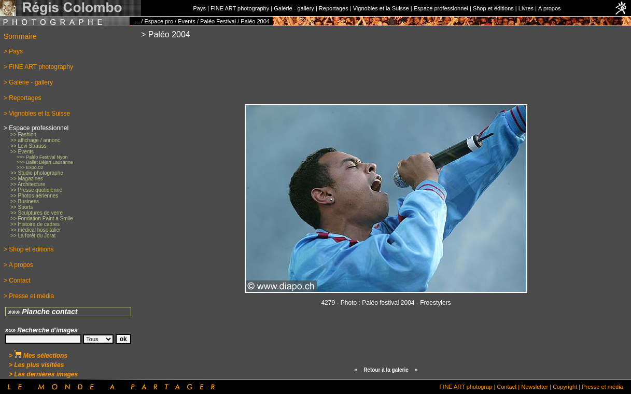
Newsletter (534, 387)
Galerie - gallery (294, 8)
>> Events (22, 151)
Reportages (333, 8)
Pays (199, 8)
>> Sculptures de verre (36, 213)
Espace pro (158, 21)
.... (136, 21)
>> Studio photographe (36, 173)
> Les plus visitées (36, 365)
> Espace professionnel (36, 128)
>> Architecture (27, 184)
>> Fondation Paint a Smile (41, 218)
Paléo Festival (218, 21)
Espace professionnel (441, 8)
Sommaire (20, 36)
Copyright (565, 387)
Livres (526, 8)
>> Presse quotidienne (36, 190)
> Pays (13, 51)
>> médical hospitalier (35, 230)
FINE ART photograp (466, 387)
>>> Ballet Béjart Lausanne (45, 162)
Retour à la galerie (386, 370)
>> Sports (21, 207)
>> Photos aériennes (34, 196)
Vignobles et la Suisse (381, 8)
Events (186, 21)
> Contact (17, 280)
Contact (506, 387)
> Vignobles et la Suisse (37, 113)
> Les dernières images (43, 374)
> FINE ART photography (38, 67)
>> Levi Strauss (28, 146)
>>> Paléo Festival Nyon (42, 157)
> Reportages (22, 98)
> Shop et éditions (28, 249)
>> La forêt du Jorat (32, 235)
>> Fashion (23, 134)
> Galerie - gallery (28, 82)
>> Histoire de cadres (35, 224)
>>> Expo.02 (30, 167)
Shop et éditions (493, 8)
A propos (549, 8)
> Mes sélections (38, 355)
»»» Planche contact (43, 311)
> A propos (18, 265)
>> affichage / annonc (35, 140)
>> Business (24, 201)
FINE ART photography (240, 8)
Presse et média (602, 387)
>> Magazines (26, 178)
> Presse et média (29, 296)
